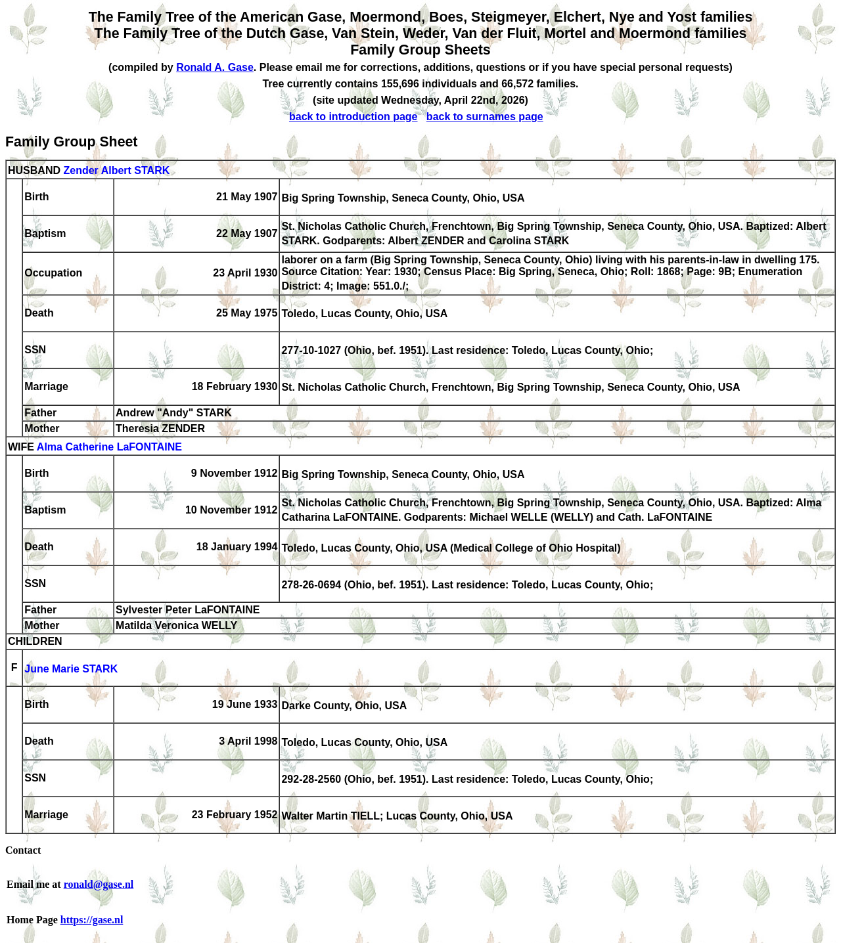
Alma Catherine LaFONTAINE (109, 446)
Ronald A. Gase (215, 67)
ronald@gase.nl (99, 884)
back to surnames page (484, 116)
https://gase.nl (92, 919)
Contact (23, 850)
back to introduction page (353, 116)
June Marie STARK (71, 668)
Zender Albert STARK (116, 170)
